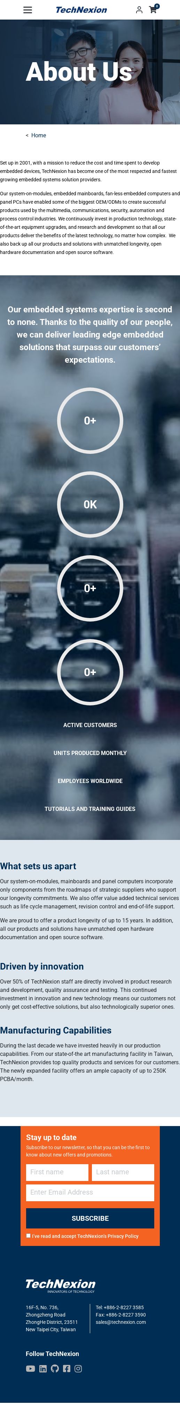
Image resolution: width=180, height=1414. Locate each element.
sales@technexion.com (121, 1322)
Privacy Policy (123, 1236)
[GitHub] (55, 1368)
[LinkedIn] (43, 1368)
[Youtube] (30, 1368)
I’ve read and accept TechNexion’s (85, 1236)
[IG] (78, 1368)
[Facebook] (66, 1368)
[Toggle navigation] (28, 10)
